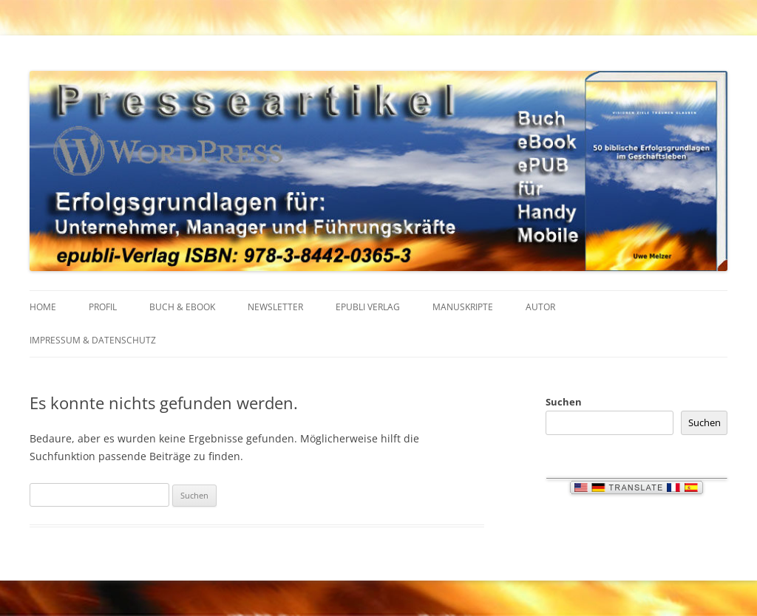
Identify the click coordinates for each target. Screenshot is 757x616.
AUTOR (540, 307)
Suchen (564, 401)
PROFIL (103, 307)
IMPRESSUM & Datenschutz (93, 340)
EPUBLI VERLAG (368, 307)
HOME (43, 307)
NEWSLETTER (275, 307)
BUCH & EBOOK (182, 307)
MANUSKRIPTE (462, 307)
